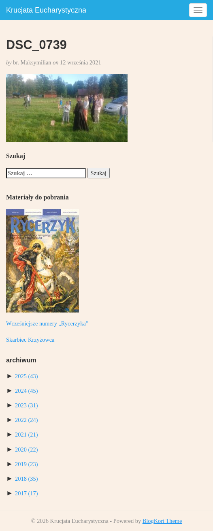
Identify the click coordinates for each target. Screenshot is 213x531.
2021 (26, 434)
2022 (26, 420)
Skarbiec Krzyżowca (30, 339)
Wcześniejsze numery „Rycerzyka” (47, 323)
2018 (26, 478)
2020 (26, 449)
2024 (26, 391)
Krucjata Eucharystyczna (46, 10)
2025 (26, 376)
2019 (26, 464)
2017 (26, 493)
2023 (26, 405)
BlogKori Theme (162, 521)
